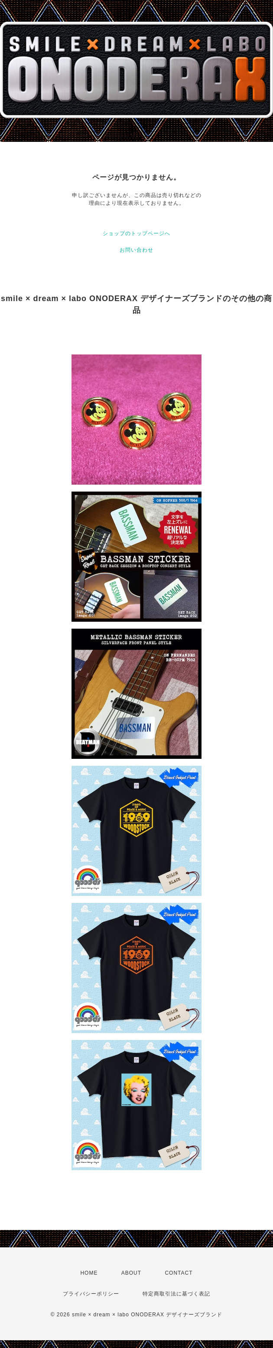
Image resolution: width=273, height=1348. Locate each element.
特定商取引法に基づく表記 (176, 1294)
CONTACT (178, 1273)
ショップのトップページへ (136, 233)
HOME (89, 1273)
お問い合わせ (136, 250)
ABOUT (131, 1273)
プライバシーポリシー (91, 1294)
